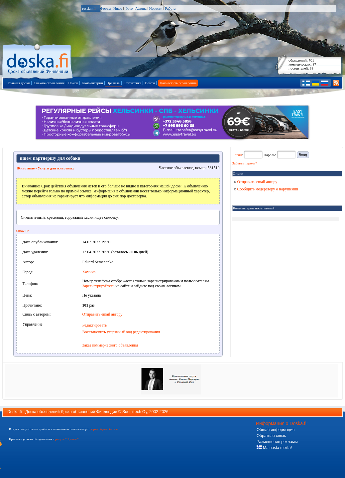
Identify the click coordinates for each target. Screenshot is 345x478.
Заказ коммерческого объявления (110, 345)
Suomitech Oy (134, 411)
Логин (237, 155)
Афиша (141, 8)
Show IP (22, 231)
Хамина (89, 272)
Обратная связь (271, 435)
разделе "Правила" (66, 439)
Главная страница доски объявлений (38, 60)
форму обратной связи (104, 429)
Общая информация (275, 429)
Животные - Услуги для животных (45, 168)
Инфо (117, 8)
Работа (170, 8)
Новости (156, 8)
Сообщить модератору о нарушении (266, 189)
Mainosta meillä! (274, 447)
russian (89, 8)
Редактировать (94, 325)
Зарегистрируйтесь (98, 286)
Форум (105, 8)
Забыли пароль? (244, 163)
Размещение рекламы (277, 441)
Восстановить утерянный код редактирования (121, 332)
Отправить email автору (102, 314)
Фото (129, 8)
